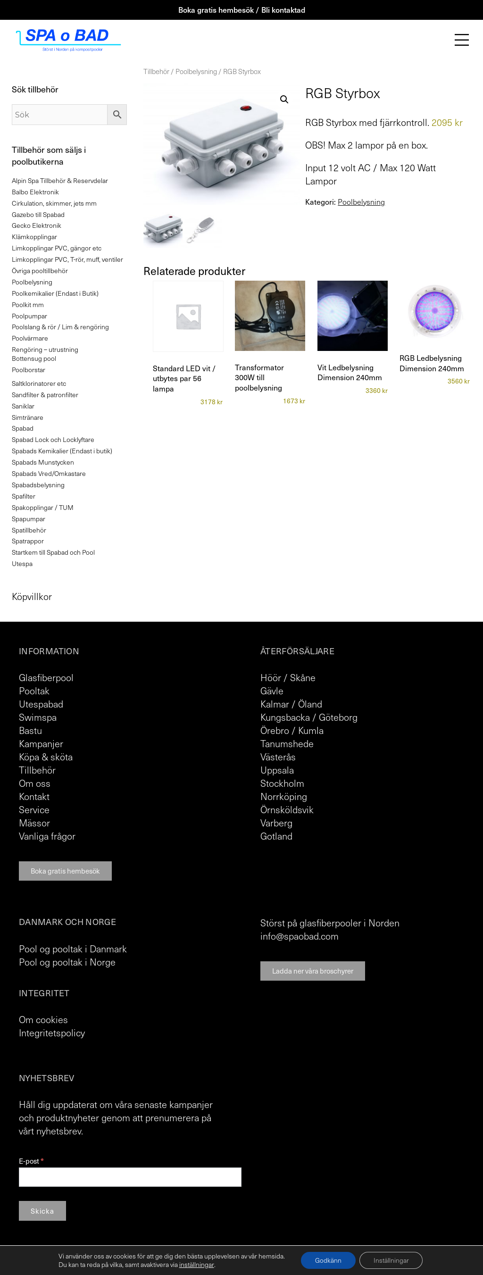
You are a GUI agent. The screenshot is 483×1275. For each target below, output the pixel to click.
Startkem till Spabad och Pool (53, 552)
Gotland (276, 836)
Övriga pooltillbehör (40, 270)
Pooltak (34, 690)
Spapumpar (28, 519)
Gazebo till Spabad (38, 214)
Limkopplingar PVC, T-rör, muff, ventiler (67, 259)
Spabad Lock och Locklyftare (53, 439)
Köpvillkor (32, 596)
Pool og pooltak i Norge (67, 962)
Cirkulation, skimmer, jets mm (54, 203)
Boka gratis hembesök (65, 871)
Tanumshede (287, 743)
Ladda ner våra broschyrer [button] (312, 971)
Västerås (278, 757)
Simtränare (27, 417)
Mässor (34, 823)
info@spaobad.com (299, 936)
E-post (31, 1161)
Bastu (30, 730)
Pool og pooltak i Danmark (73, 949)
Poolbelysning (196, 71)
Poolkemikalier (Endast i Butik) (55, 293)
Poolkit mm (28, 304)
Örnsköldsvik (287, 809)
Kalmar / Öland (291, 704)
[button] (284, 99)
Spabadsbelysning (38, 485)
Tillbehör (156, 71)
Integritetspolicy (52, 1032)
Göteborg (338, 717)
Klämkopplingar (34, 237)
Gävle (271, 690)
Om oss (34, 783)
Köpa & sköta (46, 757)
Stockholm (282, 783)
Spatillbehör (29, 530)
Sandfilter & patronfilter (45, 395)
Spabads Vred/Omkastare (49, 473)
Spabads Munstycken (43, 462)
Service (34, 809)
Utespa (22, 563)
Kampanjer (41, 743)
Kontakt (34, 796)
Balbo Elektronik (35, 192)
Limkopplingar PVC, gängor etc (56, 248)
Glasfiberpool (46, 677)
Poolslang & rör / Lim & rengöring (60, 327)
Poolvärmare (30, 338)
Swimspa (38, 717)
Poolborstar (28, 370)
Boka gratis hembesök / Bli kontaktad (241, 9)
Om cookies (43, 1019)
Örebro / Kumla (292, 730)
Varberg (276, 823)
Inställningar (391, 1260)
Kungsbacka (285, 717)
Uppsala (277, 770)
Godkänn (328, 1260)
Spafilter (23, 496)
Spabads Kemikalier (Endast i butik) (62, 451)
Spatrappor (28, 541)
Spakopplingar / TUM (43, 507)
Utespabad (41, 704)
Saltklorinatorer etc (39, 383)
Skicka (42, 1211)
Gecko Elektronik (36, 225)
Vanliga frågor (47, 836)
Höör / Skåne (288, 677)
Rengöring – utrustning (45, 349)
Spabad (22, 428)
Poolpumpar (29, 316)
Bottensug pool (34, 358)
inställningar (196, 1264)
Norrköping (283, 796)
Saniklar (23, 406)
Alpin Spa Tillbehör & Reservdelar (60, 180)
